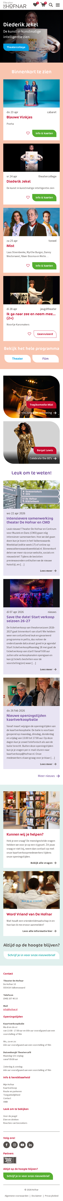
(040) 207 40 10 (10, 998)
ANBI (5, 1102)
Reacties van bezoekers (15, 1123)
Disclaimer (37, 1196)
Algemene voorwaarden (16, 1196)
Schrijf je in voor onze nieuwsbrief (31, 955)
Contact (7, 1098)
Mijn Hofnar (8, 1084)
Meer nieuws (49, 776)
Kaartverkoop (10, 1088)
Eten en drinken (11, 1119)
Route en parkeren (12, 1091)
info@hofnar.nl (10, 1009)
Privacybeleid (51, 1196)
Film (45, 358)
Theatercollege (16, 47)
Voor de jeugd (10, 1116)
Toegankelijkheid (11, 1095)
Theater (17, 358)
